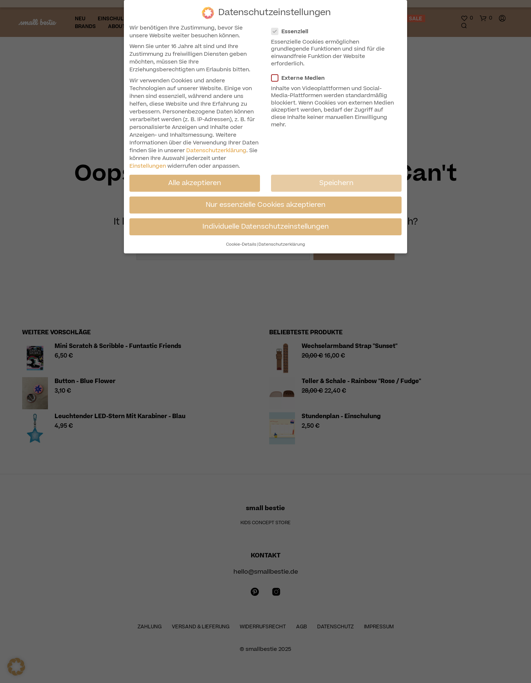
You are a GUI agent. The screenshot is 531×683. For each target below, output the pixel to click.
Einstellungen (147, 166)
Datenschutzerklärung (216, 150)
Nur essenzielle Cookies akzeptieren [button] (266, 204)
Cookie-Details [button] (241, 244)
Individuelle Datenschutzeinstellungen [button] (265, 226)
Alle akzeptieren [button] (194, 183)
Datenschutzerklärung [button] (281, 244)
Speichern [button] (336, 183)
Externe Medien (301, 78)
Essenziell (293, 31)
